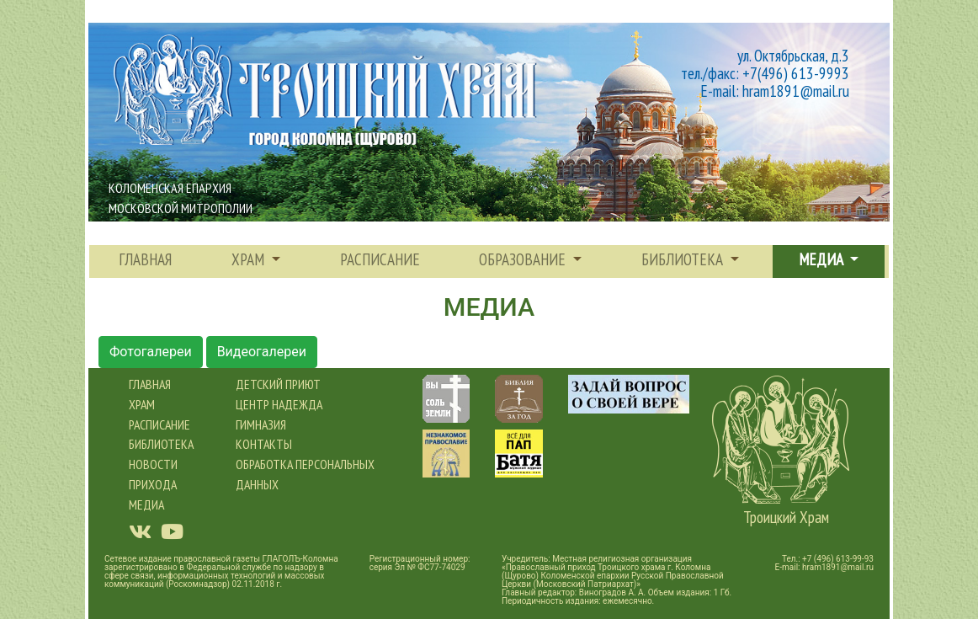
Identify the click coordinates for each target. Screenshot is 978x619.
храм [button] (249, 258)
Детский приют (278, 384)
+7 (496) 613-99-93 (838, 558)
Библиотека (161, 443)
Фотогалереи (150, 352)
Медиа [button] (823, 258)
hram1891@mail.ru (838, 567)
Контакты (264, 443)
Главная (145, 258)
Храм (142, 404)
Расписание (159, 424)
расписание (380, 258)
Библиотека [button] (683, 258)
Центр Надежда (279, 404)
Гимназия (261, 424)
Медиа (146, 504)
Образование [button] (524, 258)
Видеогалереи (261, 352)
